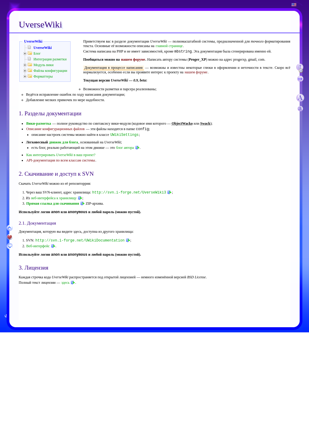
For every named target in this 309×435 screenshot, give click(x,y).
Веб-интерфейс (38, 246)
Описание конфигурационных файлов (55, 129)
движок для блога (63, 142)
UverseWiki (33, 41)
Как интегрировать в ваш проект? (60, 155)
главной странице (169, 46)
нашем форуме (133, 60)
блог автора (125, 148)
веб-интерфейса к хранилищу (53, 198)
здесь (65, 283)
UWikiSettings (124, 134)
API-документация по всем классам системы (60, 160)
